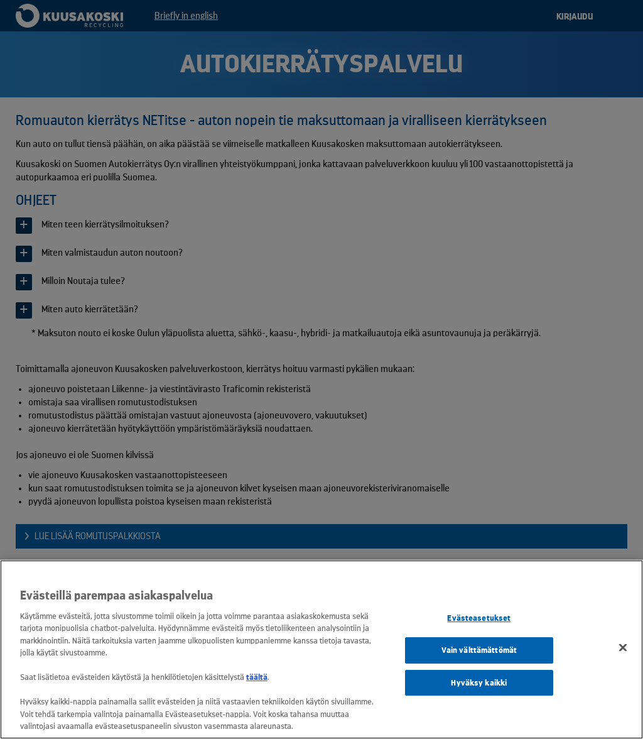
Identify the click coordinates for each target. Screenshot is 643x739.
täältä (256, 677)
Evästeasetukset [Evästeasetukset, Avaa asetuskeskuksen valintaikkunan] (479, 619)
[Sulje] (623, 648)
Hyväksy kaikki (479, 683)
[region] (321, 649)
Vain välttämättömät (479, 650)
